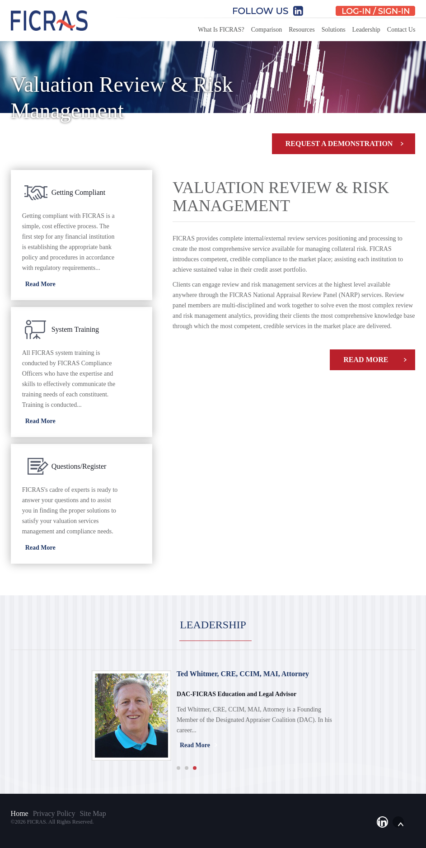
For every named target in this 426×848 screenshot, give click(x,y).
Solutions (334, 29)
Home (19, 813)
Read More (365, 359)
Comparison (266, 29)
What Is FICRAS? (221, 29)
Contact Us (401, 29)
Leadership (366, 29)
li (382, 822)
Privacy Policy (54, 813)
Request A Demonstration (339, 143)
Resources (302, 29)
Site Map (93, 813)
